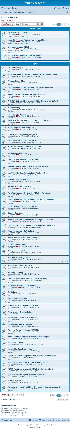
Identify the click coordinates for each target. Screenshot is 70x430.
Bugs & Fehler (9, 17)
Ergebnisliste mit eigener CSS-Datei (23, 305)
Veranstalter (20, 259)
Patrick (18, 300)
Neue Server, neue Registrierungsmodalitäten (27, 40)
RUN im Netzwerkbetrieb (18, 180)
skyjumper (19, 364)
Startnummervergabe (17, 244)
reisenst (18, 221)
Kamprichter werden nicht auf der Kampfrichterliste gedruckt (34, 387)
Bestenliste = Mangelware (19, 257)
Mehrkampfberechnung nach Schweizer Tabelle (28, 166)
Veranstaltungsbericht (17, 299)
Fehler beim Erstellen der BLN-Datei (23, 160)
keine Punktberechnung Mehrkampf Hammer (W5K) (30, 337)
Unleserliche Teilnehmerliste (20, 324)
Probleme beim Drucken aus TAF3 (22, 134)
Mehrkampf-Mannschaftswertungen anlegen (26, 94)
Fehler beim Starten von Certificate (22, 206)
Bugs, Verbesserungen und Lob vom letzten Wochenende (32, 74)
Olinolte (18, 267)
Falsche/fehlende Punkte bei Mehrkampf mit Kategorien (31, 220)
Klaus (18, 208)
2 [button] (61, 24)
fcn (17, 371)
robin (17, 69)
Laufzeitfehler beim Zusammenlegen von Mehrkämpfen (31, 225)
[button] (68, 24)
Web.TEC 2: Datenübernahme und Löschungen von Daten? (33, 101)
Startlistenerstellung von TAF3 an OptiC (25, 146)
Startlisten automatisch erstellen (21, 285)
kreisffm (18, 294)
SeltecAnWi (20, 148)
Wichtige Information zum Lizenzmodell (24, 55)
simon (18, 76)
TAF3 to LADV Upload (17, 114)
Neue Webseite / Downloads (20, 33)
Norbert (18, 103)
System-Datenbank (16, 213)
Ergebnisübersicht (16, 380)
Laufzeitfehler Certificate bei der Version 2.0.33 (27, 173)
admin (11, 20)
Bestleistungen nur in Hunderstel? (22, 318)
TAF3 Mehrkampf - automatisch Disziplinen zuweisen (30, 88)
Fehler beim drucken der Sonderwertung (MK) (27, 279)
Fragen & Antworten (21, 36)
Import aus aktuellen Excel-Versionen (24, 238)
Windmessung (14, 108)
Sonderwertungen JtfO (17, 153)
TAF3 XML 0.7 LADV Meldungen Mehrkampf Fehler (29, 121)
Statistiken (12, 292)
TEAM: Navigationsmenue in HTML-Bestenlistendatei (30, 369)
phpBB (28, 425)
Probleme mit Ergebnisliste (19, 312)
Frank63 (19, 252)
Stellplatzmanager (15, 68)
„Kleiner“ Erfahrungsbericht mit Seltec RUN (26, 375)
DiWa (18, 34)
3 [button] (64, 24)
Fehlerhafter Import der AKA (20, 265)
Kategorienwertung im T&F (19, 186)
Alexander (19, 344)
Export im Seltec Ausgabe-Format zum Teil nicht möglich (32, 356)
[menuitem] (14, 8)
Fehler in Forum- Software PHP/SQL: (23, 330)
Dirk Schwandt (21, 109)
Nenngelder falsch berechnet (20, 349)
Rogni (18, 233)
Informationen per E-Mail (18, 47)
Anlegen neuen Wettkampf (19, 251)
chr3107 (19, 83)
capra (18, 136)
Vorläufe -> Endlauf (16, 272)
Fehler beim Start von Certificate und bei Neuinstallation (32, 200)
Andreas (19, 142)
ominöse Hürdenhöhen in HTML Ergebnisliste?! (28, 362)
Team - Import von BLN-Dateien (21, 231)
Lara (17, 175)
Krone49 (19, 181)
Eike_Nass (19, 280)
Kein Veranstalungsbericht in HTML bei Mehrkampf (29, 193)
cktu (17, 239)
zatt (17, 357)
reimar (18, 274)
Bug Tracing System (16, 342)
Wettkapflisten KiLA (16, 81)
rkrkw (18, 376)
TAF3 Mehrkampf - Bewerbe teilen (22, 141)
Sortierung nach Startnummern (21, 127)
